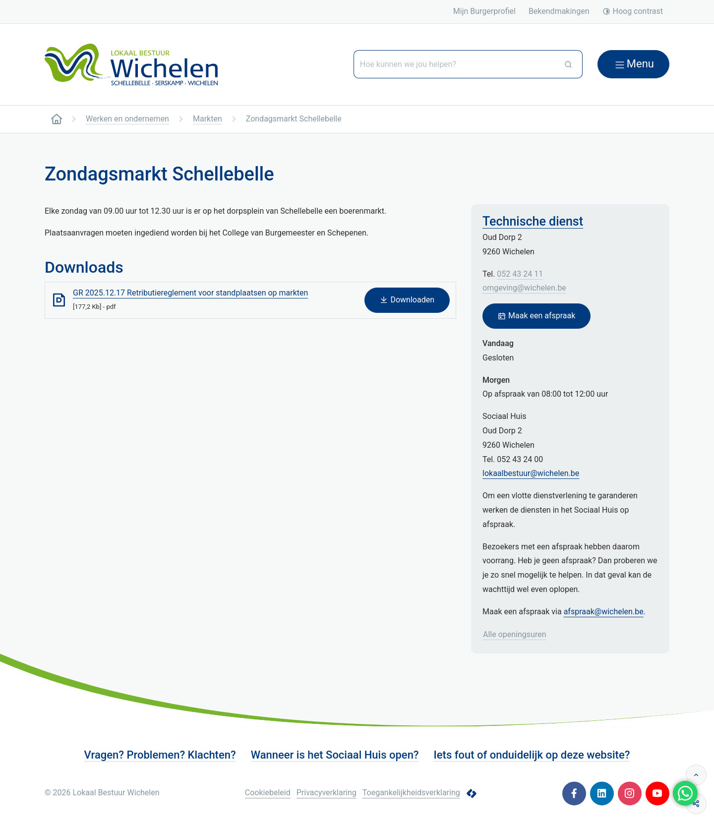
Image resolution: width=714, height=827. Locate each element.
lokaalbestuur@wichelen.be (530, 473)
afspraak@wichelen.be (604, 611)
